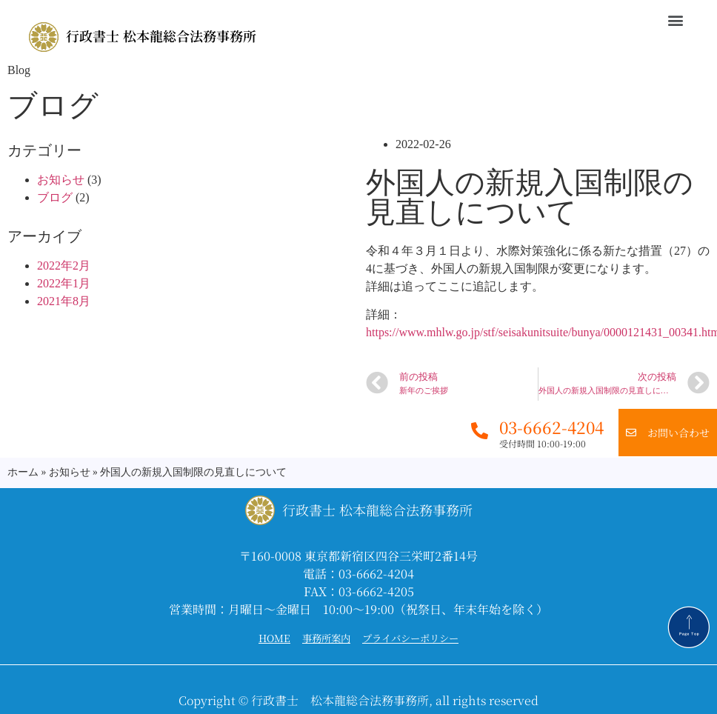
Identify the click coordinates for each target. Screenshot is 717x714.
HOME (274, 638)
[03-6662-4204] (479, 430)
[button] (676, 19)
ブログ (55, 197)
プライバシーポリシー (410, 638)
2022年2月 (63, 265)
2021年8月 (63, 301)
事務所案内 (326, 638)
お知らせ (60, 179)
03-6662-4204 (551, 427)
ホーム (23, 472)
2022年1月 (63, 283)
